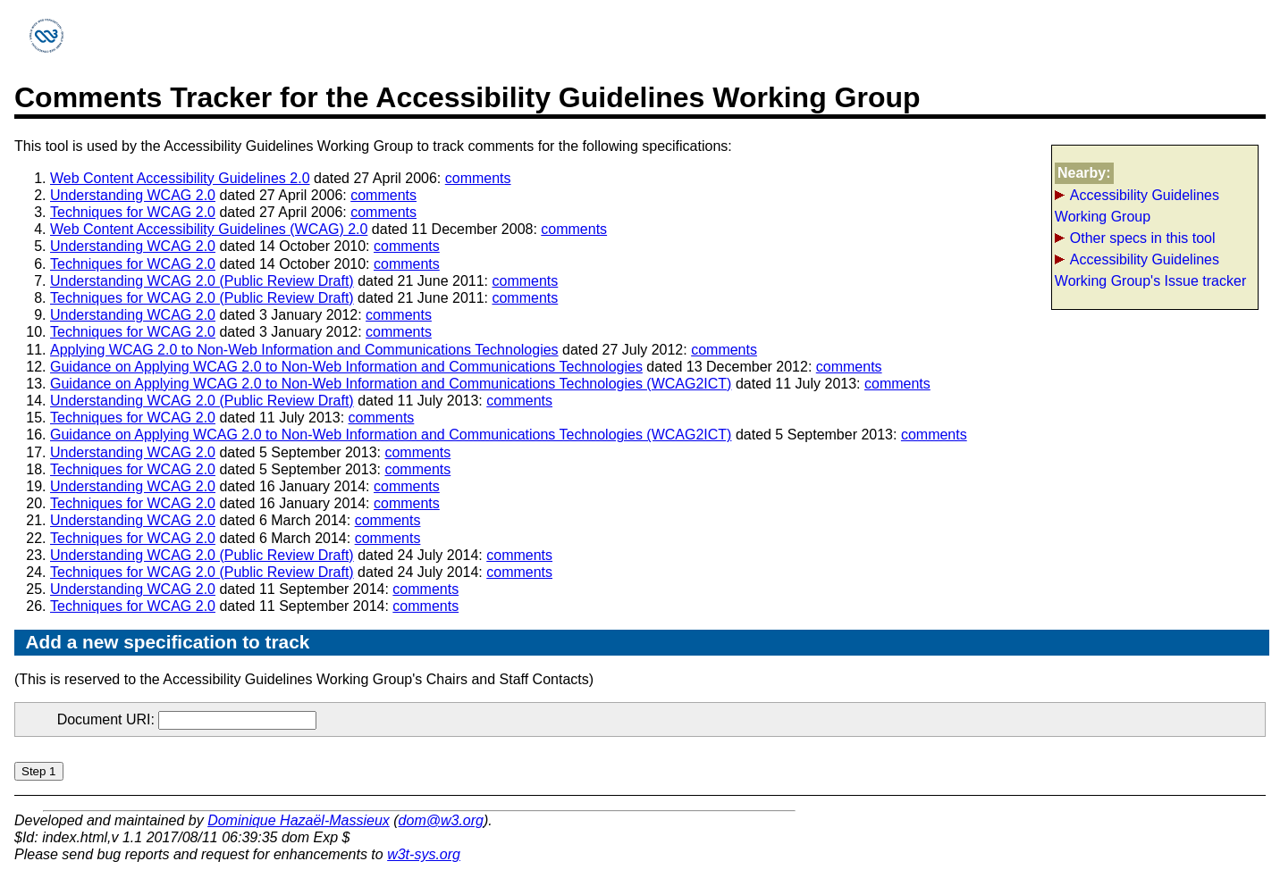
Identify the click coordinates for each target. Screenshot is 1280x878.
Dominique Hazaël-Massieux (298, 820)
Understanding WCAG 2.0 (132, 195)
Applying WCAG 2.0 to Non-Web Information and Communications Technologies (304, 349)
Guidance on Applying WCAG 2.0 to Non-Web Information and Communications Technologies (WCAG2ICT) (390, 383)
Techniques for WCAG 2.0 (132, 212)
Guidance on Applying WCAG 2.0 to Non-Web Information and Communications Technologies (346, 366)
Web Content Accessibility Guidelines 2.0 (180, 178)
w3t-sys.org (423, 854)
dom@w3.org (441, 820)
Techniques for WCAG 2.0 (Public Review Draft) (202, 297)
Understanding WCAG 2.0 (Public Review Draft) (202, 280)
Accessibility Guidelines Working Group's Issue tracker (1150, 270)
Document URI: (187, 719)
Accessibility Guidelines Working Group (1137, 206)
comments (478, 178)
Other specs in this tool (1143, 238)
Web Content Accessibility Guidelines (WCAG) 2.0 (208, 229)
